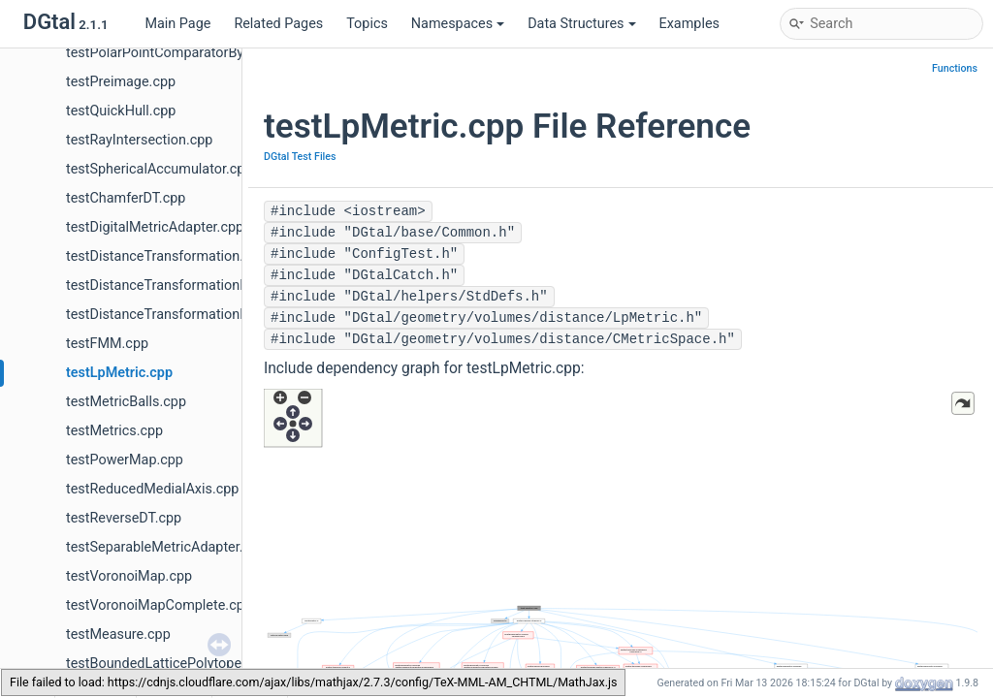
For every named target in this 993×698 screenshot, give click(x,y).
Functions (954, 68)
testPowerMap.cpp (124, 460)
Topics (367, 24)
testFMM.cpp (107, 343)
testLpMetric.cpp (119, 373)
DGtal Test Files (300, 156)
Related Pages (278, 24)
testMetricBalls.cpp (126, 402)
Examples (689, 24)
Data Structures (581, 24)
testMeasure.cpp (118, 634)
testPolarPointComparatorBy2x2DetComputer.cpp (220, 53)
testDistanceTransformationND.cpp (175, 314)
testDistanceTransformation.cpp (166, 256)
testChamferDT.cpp (125, 198)
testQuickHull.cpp (121, 111)
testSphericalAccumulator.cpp (159, 169)
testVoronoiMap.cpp (129, 576)
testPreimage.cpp (121, 82)
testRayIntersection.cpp (139, 140)
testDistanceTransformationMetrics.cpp (189, 285)
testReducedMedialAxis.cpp (152, 489)
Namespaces (457, 24)
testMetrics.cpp (114, 431)
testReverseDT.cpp (123, 518)
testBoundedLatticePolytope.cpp (167, 663)
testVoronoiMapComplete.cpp (159, 605)
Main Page (177, 24)
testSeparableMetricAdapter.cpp (166, 547)
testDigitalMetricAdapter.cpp (154, 227)
